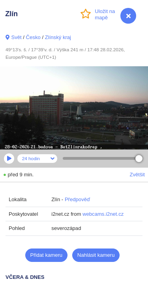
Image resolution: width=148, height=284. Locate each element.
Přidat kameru (46, 255)
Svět (16, 37)
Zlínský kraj (58, 37)
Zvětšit (137, 175)
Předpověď (77, 199)
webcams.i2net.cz (103, 214)
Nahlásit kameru (96, 255)
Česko (33, 37)
